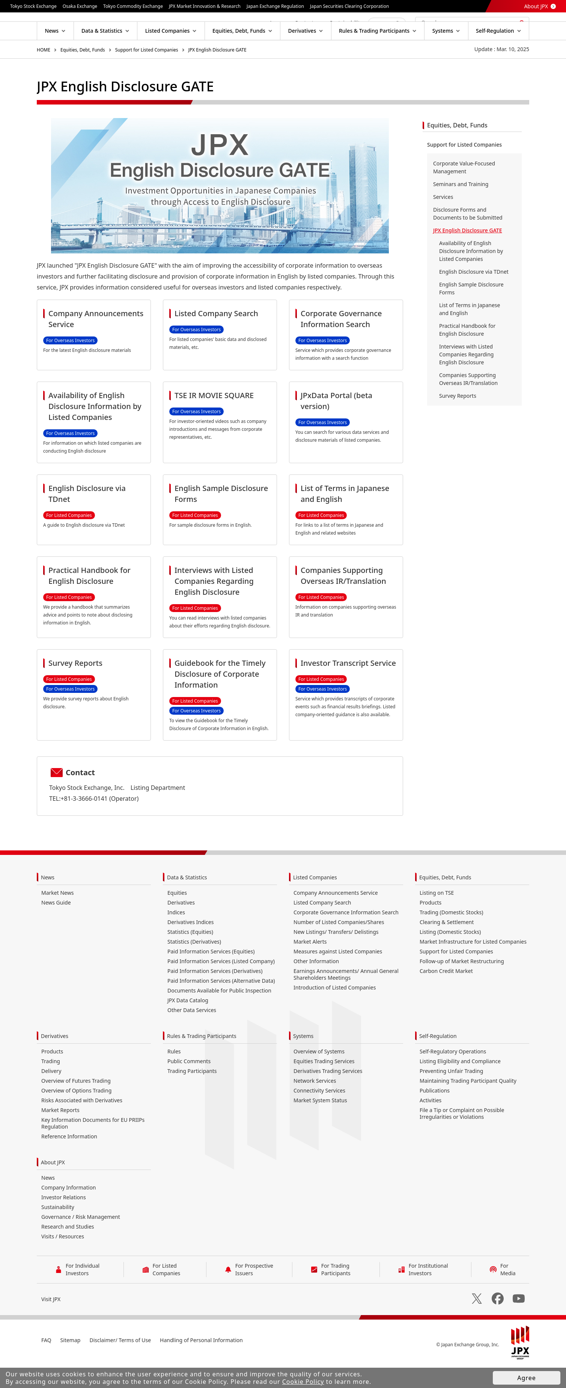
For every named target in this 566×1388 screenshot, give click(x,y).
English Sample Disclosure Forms (471, 312)
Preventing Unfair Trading (451, 1095)
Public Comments (189, 1085)
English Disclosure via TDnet (474, 295)
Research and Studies (67, 1250)
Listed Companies (315, 901)
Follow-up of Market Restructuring (462, 985)
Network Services (315, 1104)
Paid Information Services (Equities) (210, 975)
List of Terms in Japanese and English (469, 333)
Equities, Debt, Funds (82, 74)
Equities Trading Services (324, 1085)
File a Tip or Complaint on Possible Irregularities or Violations (462, 1137)
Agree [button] (526, 1378)
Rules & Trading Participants (201, 1060)
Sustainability (57, 1231)
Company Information (68, 1211)
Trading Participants (192, 1095)
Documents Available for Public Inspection (219, 1014)
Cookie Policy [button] (303, 1381)
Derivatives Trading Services (328, 1095)
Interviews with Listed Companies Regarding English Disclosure (466, 378)
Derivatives (181, 926)
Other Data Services (191, 1034)
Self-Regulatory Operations (453, 1075)
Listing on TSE (437, 916)
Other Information (316, 985)
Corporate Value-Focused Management (464, 191)
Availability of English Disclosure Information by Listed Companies (471, 275)
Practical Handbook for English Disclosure (467, 353)
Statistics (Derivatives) (194, 965)
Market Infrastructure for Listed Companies (473, 965)
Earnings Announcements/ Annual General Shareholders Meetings (346, 998)
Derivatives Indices (190, 946)
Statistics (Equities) (190, 955)
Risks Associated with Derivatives (81, 1124)
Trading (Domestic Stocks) (451, 936)
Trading (50, 1085)
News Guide (56, 926)
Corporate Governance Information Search (346, 936)
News (47, 901)
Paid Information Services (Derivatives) (214, 995)
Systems (303, 1060)
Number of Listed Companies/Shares (339, 946)
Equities (177, 916)
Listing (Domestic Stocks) (450, 955)
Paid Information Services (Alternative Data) (221, 1004)
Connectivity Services (319, 1114)
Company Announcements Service (336, 916)
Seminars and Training (460, 208)
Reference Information (69, 1160)
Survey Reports (457, 419)
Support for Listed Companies (146, 74)
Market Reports (60, 1134)
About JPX (536, 6)
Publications (435, 1114)
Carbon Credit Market (446, 995)
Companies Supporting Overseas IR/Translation (468, 403)
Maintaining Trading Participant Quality (468, 1104)
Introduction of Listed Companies (335, 1011)
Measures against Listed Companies (338, 975)
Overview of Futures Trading (76, 1104)
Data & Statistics (187, 901)
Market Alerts (310, 965)
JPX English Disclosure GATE (217, 74)
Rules (174, 1075)
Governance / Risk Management (80, 1240)
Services (443, 220)
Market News (57, 916)
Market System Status (320, 1124)
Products (430, 926)
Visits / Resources (62, 1260)
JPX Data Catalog (187, 1024)
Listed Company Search (322, 926)
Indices (176, 936)
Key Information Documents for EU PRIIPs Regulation (93, 1147)
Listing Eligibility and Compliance (460, 1085)
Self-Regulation (438, 1060)
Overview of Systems (319, 1075)
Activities (430, 1124)
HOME (43, 74)
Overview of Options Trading (76, 1114)
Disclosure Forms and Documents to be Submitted (468, 237)
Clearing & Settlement (447, 946)
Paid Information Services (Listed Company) (221, 985)
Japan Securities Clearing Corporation (349, 6)
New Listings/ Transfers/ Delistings (336, 955)
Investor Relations (63, 1221)
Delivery (51, 1095)
